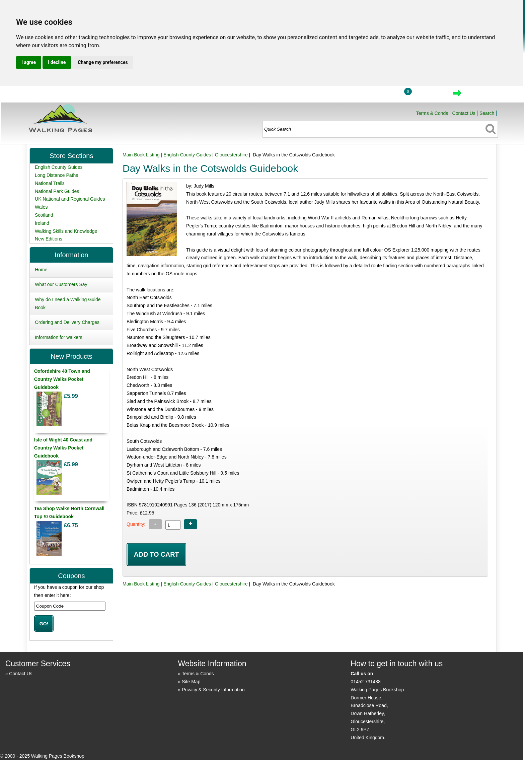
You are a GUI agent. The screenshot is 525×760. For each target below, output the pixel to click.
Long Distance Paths (56, 175)
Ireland (42, 223)
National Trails (50, 183)
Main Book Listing (141, 154)
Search (486, 113)
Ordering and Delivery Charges (67, 322)
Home (351, 95)
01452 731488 (366, 681)
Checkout (479, 95)
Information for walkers (58, 337)
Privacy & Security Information (213, 689)
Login (382, 95)
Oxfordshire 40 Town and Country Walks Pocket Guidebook (62, 379)
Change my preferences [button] (103, 62)
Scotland (44, 215)
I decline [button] (57, 62)
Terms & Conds (432, 113)
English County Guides (187, 154)
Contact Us (463, 113)
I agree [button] (28, 62)
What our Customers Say (61, 284)
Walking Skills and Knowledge (66, 231)
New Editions (48, 238)
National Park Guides (57, 191)
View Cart (429, 95)
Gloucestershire (231, 154)
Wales (41, 207)
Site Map (191, 681)
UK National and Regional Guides (70, 199)
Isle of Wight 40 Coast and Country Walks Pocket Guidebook (63, 448)
